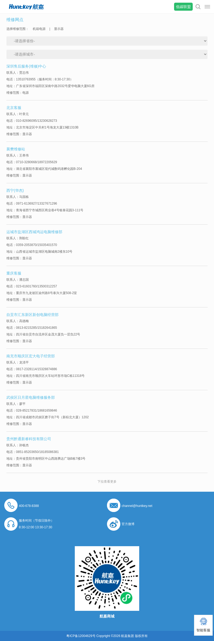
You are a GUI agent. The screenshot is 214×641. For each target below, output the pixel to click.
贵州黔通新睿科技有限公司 (28, 439)
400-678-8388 (29, 506)
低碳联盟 (183, 7)
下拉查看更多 (107, 481)
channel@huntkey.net (137, 506)
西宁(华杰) (15, 190)
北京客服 (13, 107)
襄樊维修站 (15, 149)
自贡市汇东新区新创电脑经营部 (32, 314)
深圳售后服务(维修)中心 (26, 66)
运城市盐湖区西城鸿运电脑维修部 (34, 232)
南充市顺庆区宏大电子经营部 (30, 356)
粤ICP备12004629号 (80, 636)
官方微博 (128, 524)
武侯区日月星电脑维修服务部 (30, 397)
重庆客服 (13, 273)
